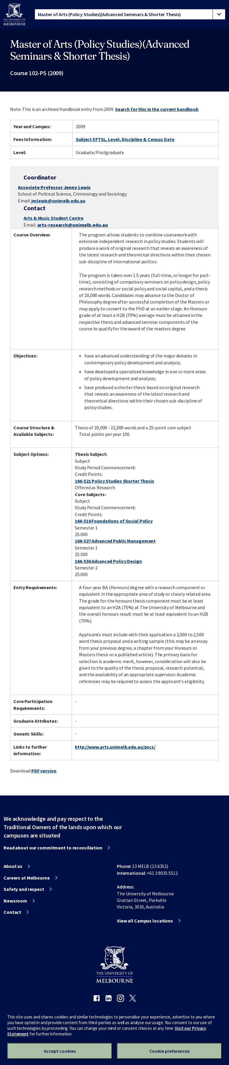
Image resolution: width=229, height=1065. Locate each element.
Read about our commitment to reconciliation (53, 848)
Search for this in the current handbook (157, 109)
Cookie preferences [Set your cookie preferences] (169, 1051)
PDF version (43, 771)
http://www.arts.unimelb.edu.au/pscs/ (115, 747)
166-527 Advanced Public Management (115, 541)
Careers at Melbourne (27, 878)
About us (13, 866)
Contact (12, 912)
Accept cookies (60, 1051)
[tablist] (130, 14)
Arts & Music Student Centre (53, 218)
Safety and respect (24, 889)
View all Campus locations (145, 921)
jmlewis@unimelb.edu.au (58, 200)
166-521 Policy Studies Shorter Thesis (114, 481)
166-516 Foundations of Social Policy (114, 521)
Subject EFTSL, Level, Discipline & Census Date (125, 139)
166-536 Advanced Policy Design (108, 561)
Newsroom (15, 901)
